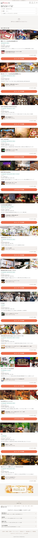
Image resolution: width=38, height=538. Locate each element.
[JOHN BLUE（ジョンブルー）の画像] (19, 231)
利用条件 (10, 531)
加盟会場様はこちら (29, 531)
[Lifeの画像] (19, 428)
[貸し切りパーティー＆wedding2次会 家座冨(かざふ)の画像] (19, 67)
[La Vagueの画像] (19, 297)
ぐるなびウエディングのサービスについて (16, 533)
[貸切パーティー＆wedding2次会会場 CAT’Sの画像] (19, 35)
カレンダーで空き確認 (19, 58)
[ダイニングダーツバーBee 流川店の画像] (19, 362)
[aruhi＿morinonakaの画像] (19, 133)
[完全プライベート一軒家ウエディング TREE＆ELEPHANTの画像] (19, 460)
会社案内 (3, 531)
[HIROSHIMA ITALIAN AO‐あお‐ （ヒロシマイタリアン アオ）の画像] (19, 329)
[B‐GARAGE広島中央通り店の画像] (19, 198)
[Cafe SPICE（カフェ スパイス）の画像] (19, 395)
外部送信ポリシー (22, 531)
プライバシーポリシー (16, 531)
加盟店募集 (34, 531)
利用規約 (7, 531)
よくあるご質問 (25, 533)
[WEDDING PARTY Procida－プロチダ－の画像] (19, 264)
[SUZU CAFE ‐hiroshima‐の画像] (19, 166)
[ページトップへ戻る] (19, 502)
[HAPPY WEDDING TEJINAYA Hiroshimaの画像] (19, 100)
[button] (19, 513)
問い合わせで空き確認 (19, 157)
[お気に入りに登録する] (36, 39)
